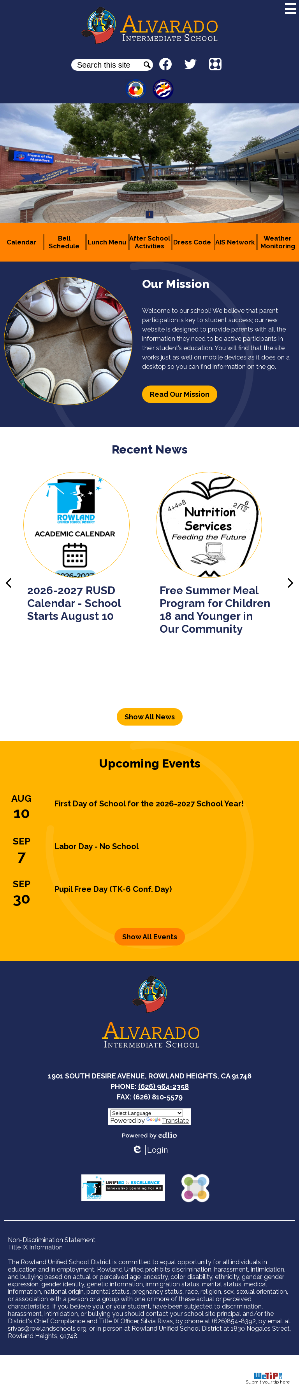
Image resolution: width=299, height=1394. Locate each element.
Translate (167, 1120)
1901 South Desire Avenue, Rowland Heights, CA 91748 (150, 1076)
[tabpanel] (149, 163)
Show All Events (149, 937)
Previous (8, 582)
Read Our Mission (179, 394)
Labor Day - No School (97, 846)
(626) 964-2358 (163, 1086)
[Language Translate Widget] (146, 1113)
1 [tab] (149, 214)
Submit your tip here (268, 1378)
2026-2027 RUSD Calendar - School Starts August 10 (74, 603)
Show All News (150, 717)
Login (150, 1150)
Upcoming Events (150, 763)
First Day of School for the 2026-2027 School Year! (149, 803)
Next (290, 582)
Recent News (150, 449)
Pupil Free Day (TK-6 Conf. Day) (113, 889)
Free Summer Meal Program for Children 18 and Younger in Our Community (215, 609)
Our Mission (175, 284)
